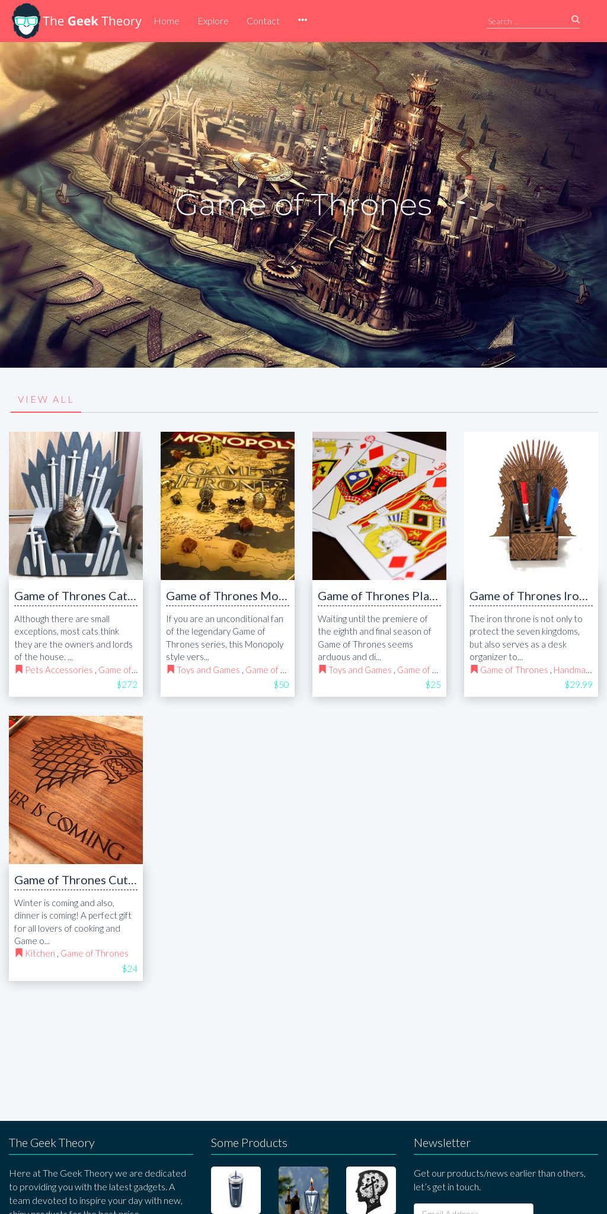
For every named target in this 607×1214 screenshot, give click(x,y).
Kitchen (40, 953)
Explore (213, 20)
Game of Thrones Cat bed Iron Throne (115, 595)
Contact (263, 20)
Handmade (575, 669)
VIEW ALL (46, 398)
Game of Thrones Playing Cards (401, 595)
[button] (302, 21)
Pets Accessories (59, 669)
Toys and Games (208, 669)
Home (167, 20)
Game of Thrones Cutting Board (99, 879)
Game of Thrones (132, 669)
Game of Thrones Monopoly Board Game (275, 595)
